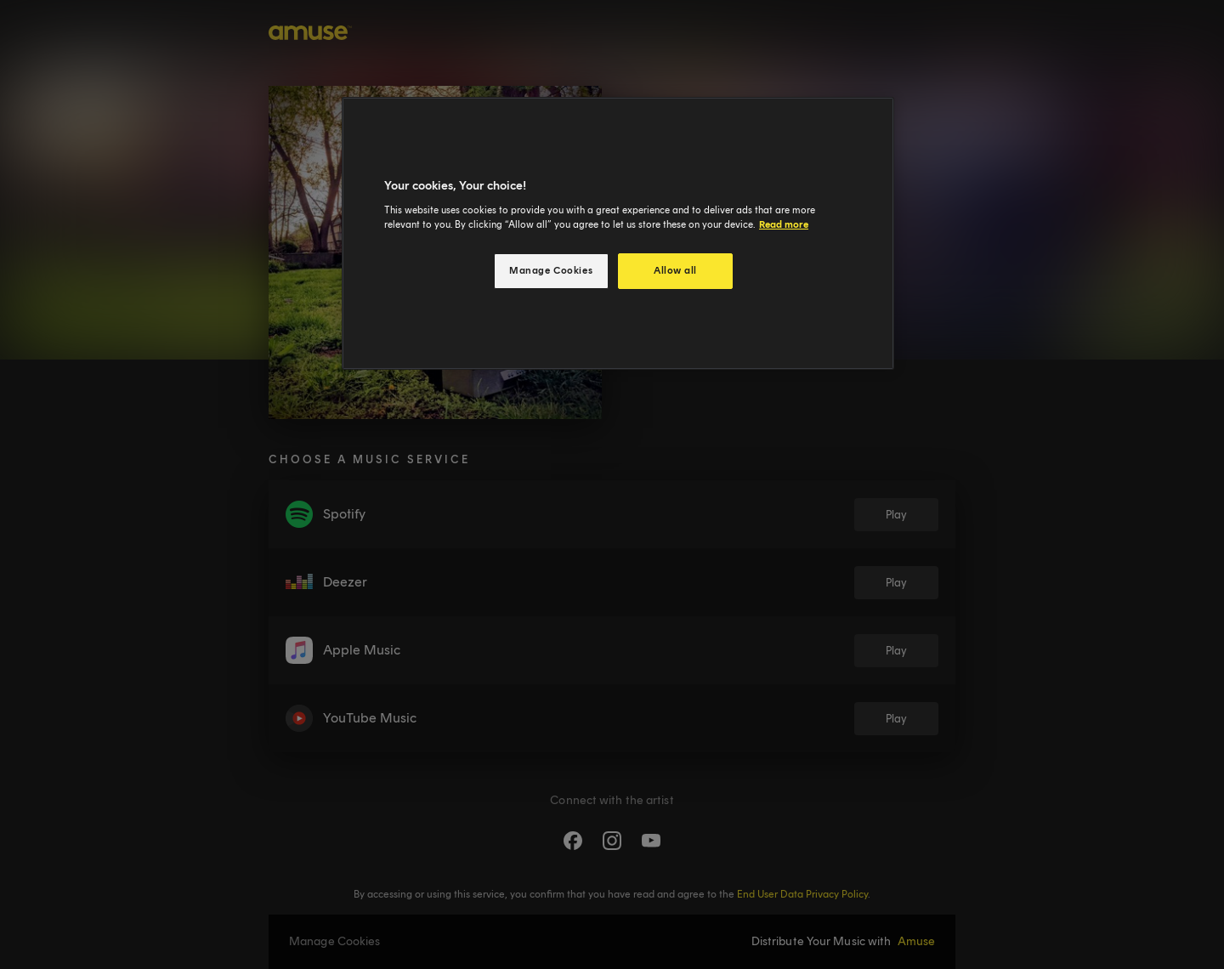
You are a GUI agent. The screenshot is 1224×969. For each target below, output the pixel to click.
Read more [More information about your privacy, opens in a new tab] (783, 224)
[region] (618, 233)
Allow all (675, 270)
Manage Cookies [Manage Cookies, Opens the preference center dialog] (550, 270)
